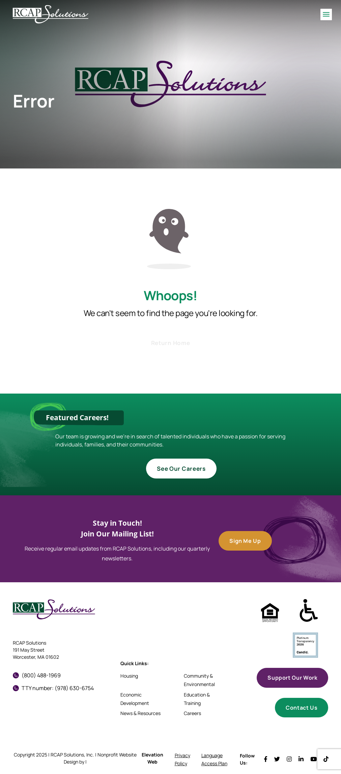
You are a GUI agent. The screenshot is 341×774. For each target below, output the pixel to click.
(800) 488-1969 (37, 675)
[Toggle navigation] (326, 14)
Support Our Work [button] (292, 677)
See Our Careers (181, 468)
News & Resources (140, 713)
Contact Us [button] (301, 707)
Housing (129, 676)
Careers (192, 713)
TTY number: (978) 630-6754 (53, 688)
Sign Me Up (245, 541)
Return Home (170, 343)
